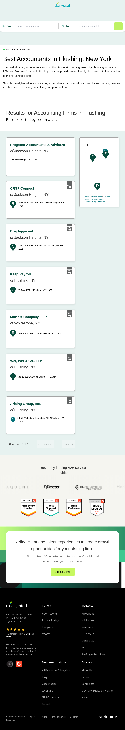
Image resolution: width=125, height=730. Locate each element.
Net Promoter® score (22, 71)
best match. (47, 119)
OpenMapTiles (97, 199)
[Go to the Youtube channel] (111, 717)
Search (118, 26)
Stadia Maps (97, 197)
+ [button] (88, 145)
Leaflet (86, 197)
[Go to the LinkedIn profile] (100, 717)
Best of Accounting (68, 67)
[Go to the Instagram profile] (117, 717)
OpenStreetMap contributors (94, 202)
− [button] (88, 150)
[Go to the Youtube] (106, 717)
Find (9, 26)
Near (69, 26)
